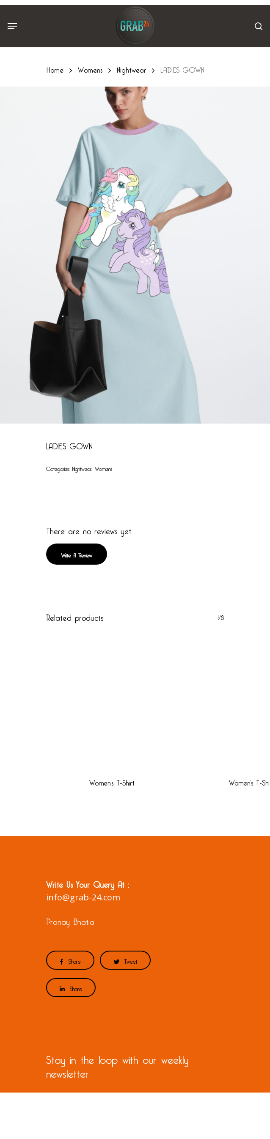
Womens (90, 68)
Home (54, 68)
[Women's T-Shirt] (111, 699)
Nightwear (131, 68)
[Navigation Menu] (12, 26)
